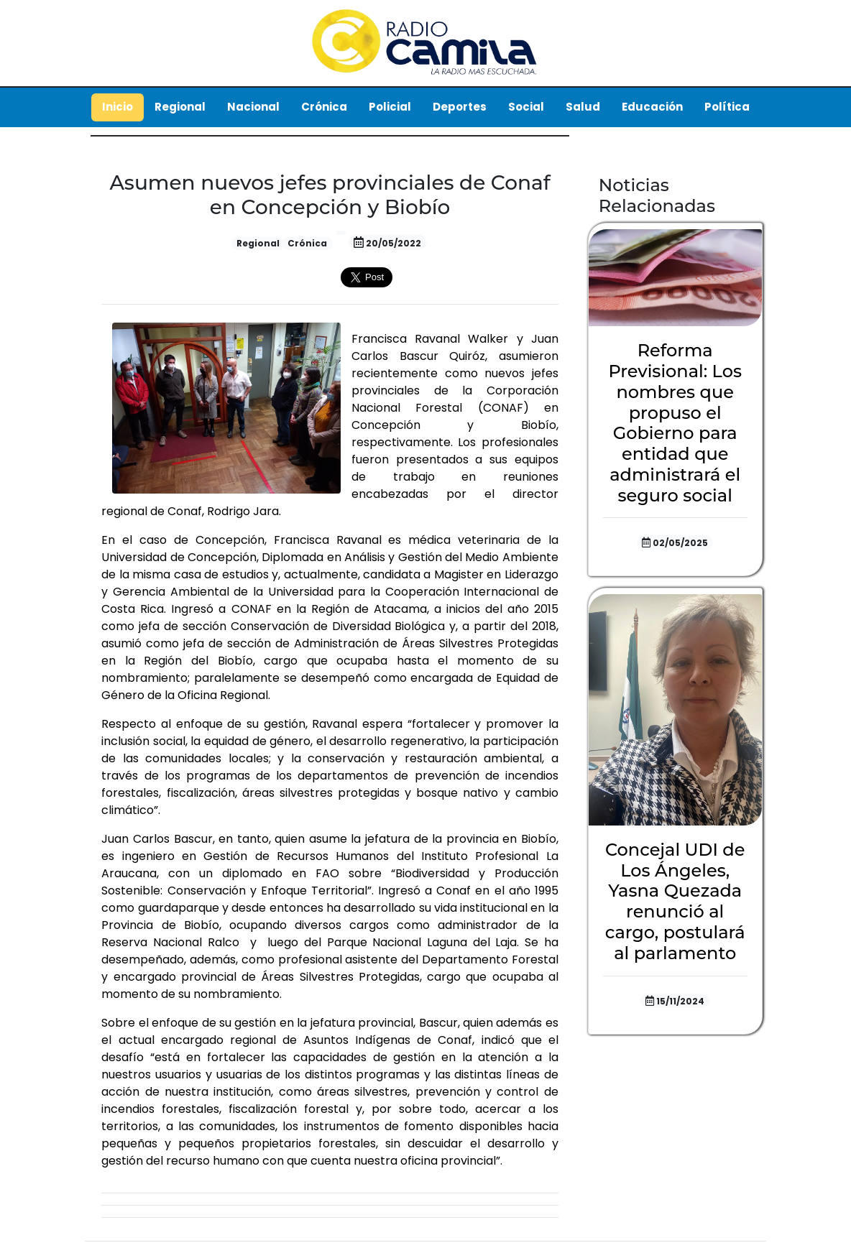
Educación (652, 106)
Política (727, 106)
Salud (583, 106)
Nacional (253, 106)
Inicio (117, 106)
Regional (180, 106)
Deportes (460, 106)
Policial (390, 106)
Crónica (324, 106)
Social (526, 106)
